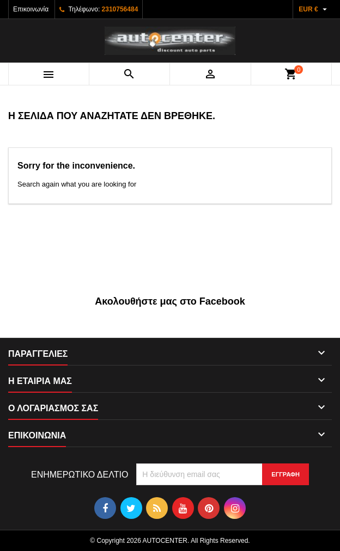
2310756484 (120, 9)
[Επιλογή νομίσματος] (314, 9)
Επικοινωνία (30, 9)
